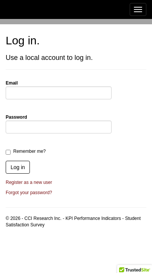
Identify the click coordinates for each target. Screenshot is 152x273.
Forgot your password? (29, 192)
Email (12, 83)
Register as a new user (29, 182)
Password (16, 117)
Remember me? (29, 151)
